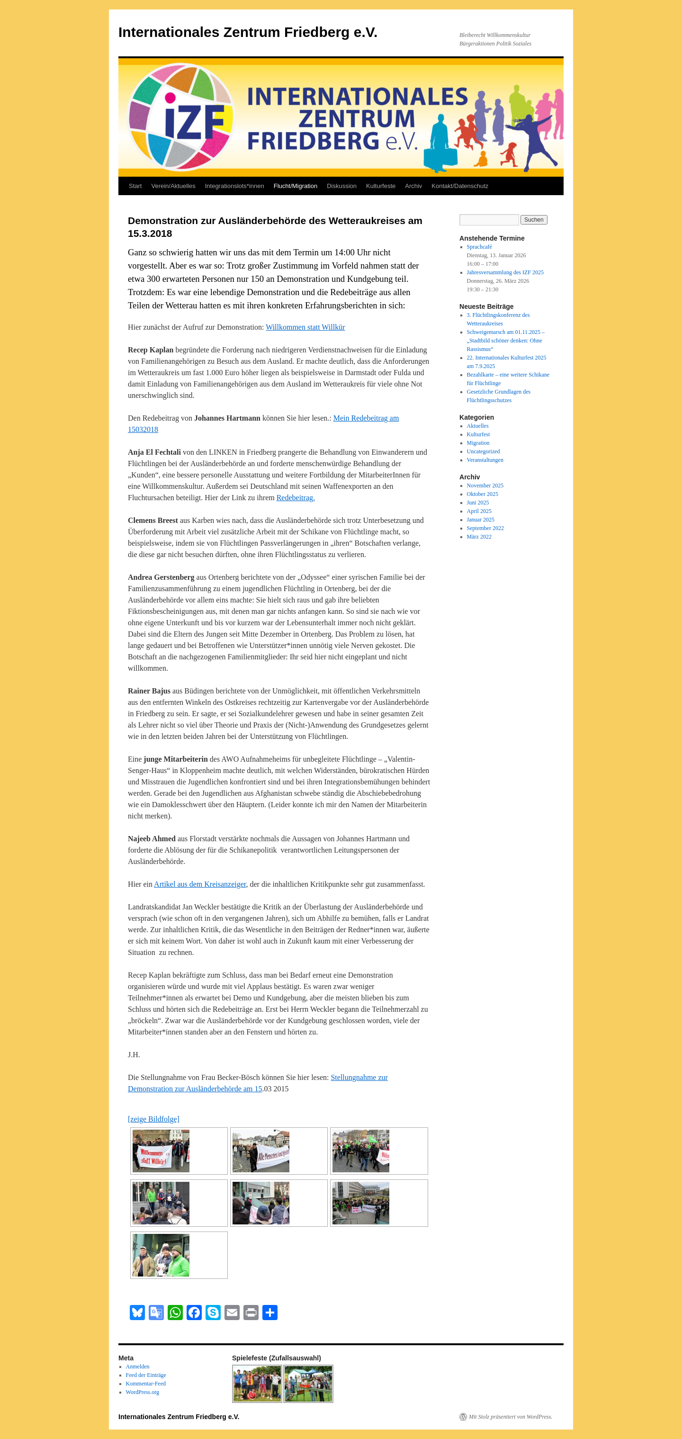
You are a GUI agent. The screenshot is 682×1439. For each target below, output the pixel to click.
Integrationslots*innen (234, 185)
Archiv (413, 185)
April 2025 (479, 511)
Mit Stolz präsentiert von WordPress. (510, 1416)
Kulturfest (478, 434)
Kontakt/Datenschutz (459, 185)
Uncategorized (483, 451)
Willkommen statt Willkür (305, 327)
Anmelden (138, 1366)
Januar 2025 (480, 519)
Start (135, 185)
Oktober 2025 (482, 494)
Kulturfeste (380, 185)
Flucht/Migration (295, 185)
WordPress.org (142, 1392)
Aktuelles (478, 426)
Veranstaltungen (485, 460)
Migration (478, 443)
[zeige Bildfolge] (153, 1119)
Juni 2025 (478, 502)
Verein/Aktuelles (173, 185)
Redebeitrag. (296, 498)
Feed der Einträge (146, 1375)
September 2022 (485, 528)
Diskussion (342, 185)
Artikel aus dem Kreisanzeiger (200, 884)
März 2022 (479, 536)
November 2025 (485, 485)
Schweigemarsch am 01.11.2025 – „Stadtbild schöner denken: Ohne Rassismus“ (506, 340)
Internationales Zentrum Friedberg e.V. (247, 32)
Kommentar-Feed (146, 1383)
